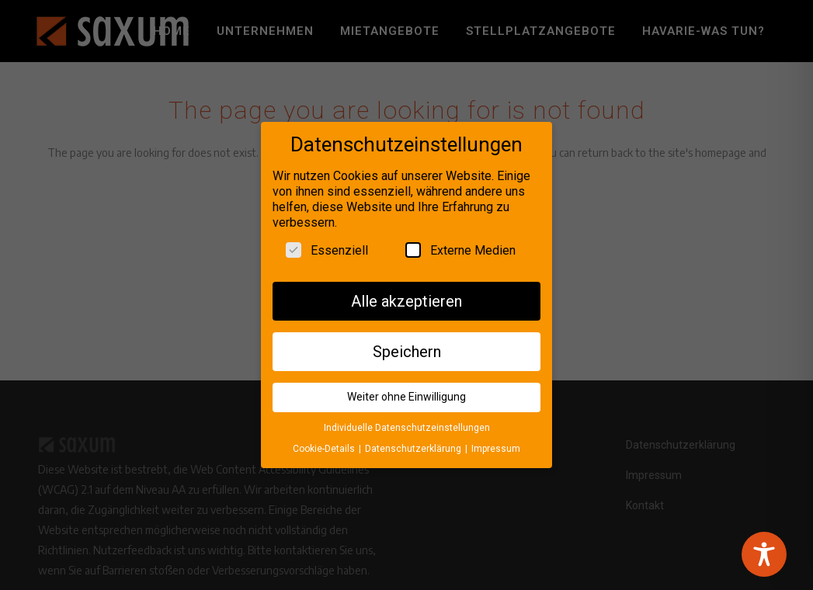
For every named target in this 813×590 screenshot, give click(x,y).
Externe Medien (460, 245)
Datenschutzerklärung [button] (414, 444)
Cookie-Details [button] (325, 444)
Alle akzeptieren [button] (406, 296)
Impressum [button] (495, 444)
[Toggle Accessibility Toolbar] (764, 554)
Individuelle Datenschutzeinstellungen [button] (407, 423)
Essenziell (327, 245)
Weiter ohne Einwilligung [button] (406, 392)
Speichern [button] (407, 347)
